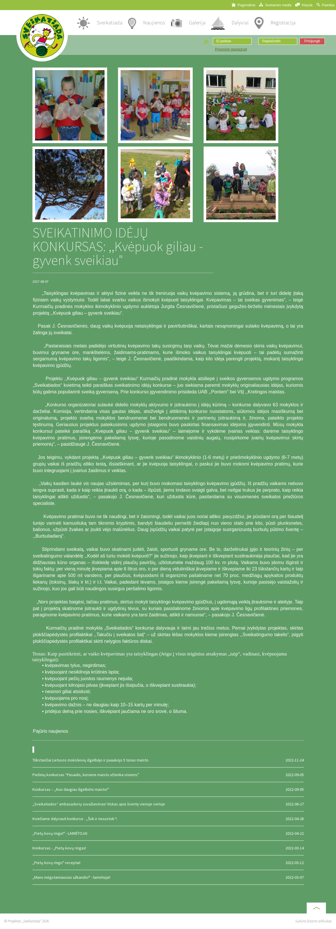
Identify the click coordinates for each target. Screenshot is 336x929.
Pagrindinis (243, 5)
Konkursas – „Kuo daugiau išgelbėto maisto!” (168, 789)
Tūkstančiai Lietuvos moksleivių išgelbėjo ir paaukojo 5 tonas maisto (168, 760)
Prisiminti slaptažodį (231, 49)
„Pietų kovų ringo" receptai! (168, 862)
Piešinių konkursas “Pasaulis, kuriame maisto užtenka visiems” (168, 775)
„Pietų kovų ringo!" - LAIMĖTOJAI (168, 833)
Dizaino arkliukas (319, 921)
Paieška (325, 5)
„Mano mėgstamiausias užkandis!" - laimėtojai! (168, 877)
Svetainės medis (275, 5)
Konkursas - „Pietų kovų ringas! (168, 848)
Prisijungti (312, 41)
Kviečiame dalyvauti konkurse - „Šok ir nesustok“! (168, 818)
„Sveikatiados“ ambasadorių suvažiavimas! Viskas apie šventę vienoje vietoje (168, 804)
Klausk (303, 5)
